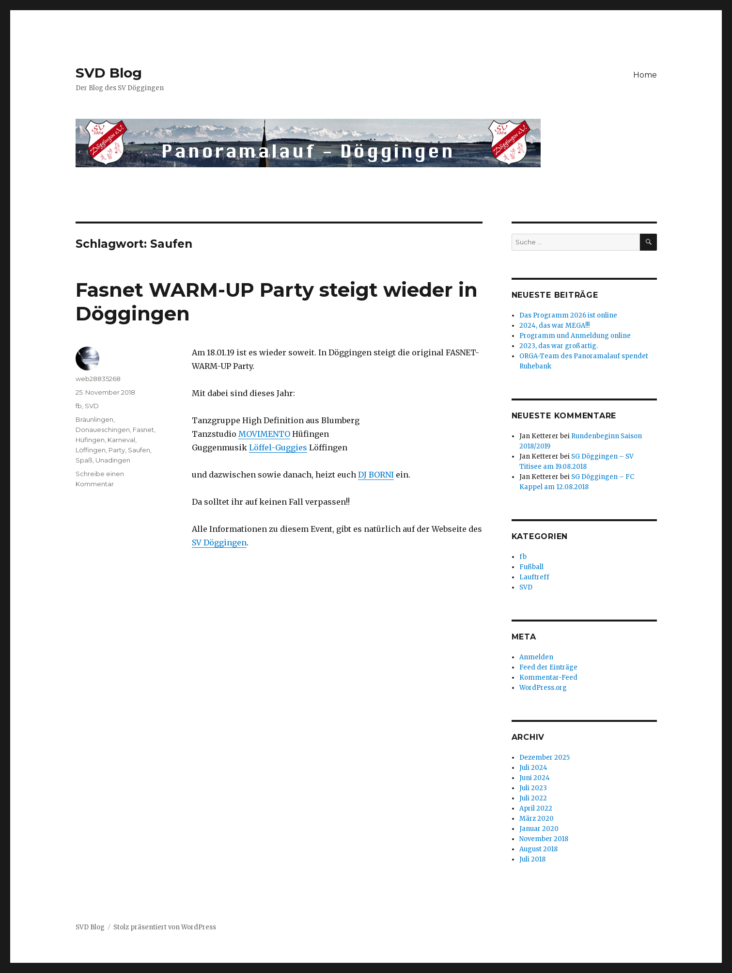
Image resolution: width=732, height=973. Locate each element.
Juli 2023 (533, 788)
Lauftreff (534, 577)
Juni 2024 (534, 778)
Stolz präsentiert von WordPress (164, 927)
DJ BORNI (376, 474)
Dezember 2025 (544, 757)
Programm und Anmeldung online (575, 336)
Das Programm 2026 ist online (568, 315)
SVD (92, 406)
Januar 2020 (539, 829)
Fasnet (143, 429)
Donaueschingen (103, 429)
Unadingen (112, 460)
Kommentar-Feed (548, 677)
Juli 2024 (533, 768)
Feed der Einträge (548, 667)
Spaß (84, 460)
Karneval (121, 440)
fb (79, 406)
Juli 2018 (532, 859)
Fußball (531, 567)
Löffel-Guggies (278, 447)
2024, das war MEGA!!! (554, 325)
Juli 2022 (533, 798)
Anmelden (536, 657)
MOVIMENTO (264, 434)
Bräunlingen (94, 419)
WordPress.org (543, 688)
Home (645, 75)
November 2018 (543, 839)
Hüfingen (90, 440)
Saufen (139, 450)
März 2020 (536, 818)
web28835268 (98, 379)
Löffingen (91, 450)
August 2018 (538, 849)
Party (117, 450)
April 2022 (535, 808)
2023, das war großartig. (558, 346)
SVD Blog (109, 72)
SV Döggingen (219, 542)
